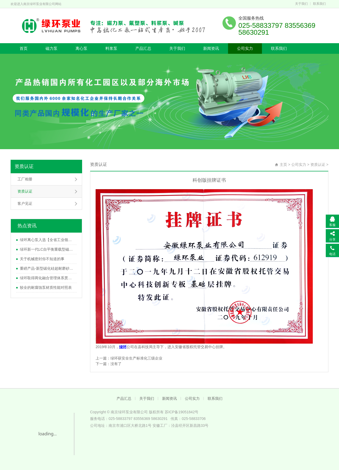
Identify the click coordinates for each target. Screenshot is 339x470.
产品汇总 (143, 48)
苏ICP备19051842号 (182, 412)
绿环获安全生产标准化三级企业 (136, 358)
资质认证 (24, 166)
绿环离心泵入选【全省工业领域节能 (47, 240)
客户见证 (24, 203)
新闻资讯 (211, 48)
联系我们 (319, 4)
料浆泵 (111, 48)
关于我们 (301, 4)
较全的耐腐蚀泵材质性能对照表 (46, 287)
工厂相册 (24, 179)
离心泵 (81, 48)
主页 (283, 164)
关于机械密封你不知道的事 (42, 259)
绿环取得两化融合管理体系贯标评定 (47, 278)
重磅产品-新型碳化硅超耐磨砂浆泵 (47, 268)
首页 (24, 48)
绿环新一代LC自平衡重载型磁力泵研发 (47, 249)
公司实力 (245, 48)
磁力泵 (51, 48)
